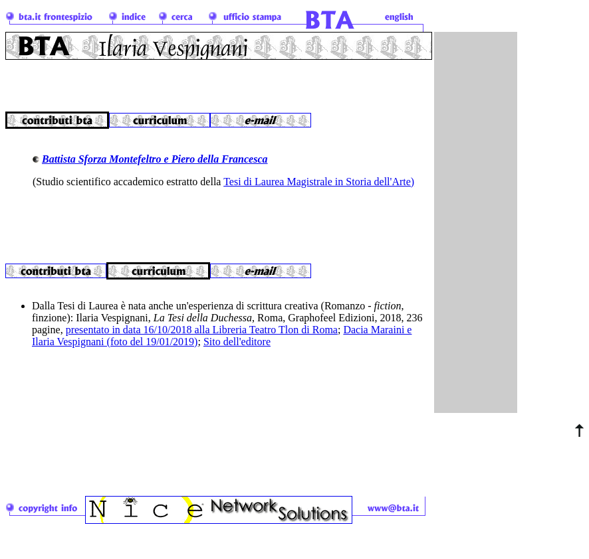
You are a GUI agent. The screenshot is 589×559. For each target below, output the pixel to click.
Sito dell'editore (237, 349)
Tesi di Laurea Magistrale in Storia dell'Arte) (318, 181)
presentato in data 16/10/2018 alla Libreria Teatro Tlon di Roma (202, 337)
